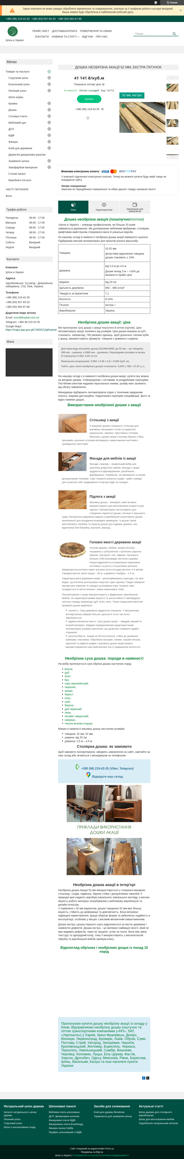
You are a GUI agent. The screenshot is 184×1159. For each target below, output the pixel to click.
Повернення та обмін (96, 31)
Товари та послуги (17, 71)
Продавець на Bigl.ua (92, 1152)
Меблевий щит (17, 122)
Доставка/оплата (64, 31)
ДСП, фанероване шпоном (64, 1116)
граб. (68, 701)
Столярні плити (17, 116)
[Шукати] (174, 34)
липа (67, 712)
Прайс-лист (40, 31)
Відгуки (87, 36)
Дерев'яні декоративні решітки (26, 154)
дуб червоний (73, 709)
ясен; (68, 676)
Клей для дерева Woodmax (109, 1112)
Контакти (42, 36)
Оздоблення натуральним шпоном (158, 1123)
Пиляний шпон (17, 90)
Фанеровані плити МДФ (62, 1120)
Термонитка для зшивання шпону (113, 1116)
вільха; (69, 669)
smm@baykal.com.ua (26, 317)
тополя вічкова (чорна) (78, 723)
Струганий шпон (18, 77)
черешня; (70, 687)
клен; (68, 698)
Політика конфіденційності (115, 1155)
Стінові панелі (17, 173)
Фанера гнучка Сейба (61, 1128)
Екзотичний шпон (18, 84)
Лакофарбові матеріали (22, 167)
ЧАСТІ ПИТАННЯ (17, 189)
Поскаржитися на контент (85, 1155)
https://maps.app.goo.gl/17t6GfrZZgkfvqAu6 (31, 329)
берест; (69, 694)
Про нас (102, 36)
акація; (69, 690)
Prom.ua (109, 1148)
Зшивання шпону (18, 161)
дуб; (67, 672)
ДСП (11, 129)
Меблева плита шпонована (64, 1112)
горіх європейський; (77, 683)
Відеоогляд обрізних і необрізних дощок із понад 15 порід (104, 949)
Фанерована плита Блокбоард (66, 1124)
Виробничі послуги (19, 180)
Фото (9, 195)
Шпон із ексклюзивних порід (19, 1127)
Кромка (12, 103)
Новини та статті (64, 36)
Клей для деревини (20, 148)
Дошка (12, 109)
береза (69, 705)
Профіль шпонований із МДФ (65, 1132)
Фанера (13, 141)
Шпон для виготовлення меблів (156, 1119)
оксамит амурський (76, 716)
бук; (67, 679)
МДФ (11, 135)
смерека (70, 719)
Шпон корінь (15, 97)
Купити (89, 99)
